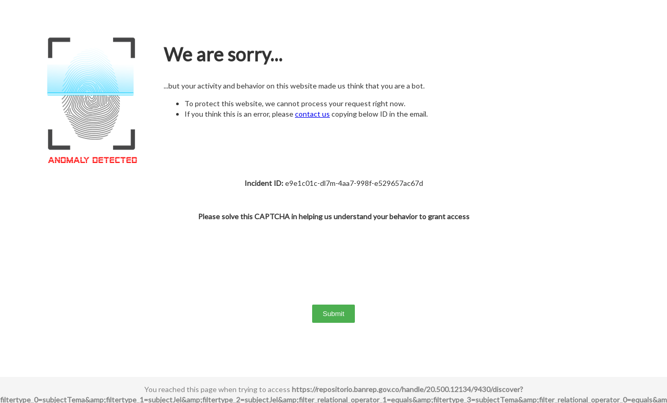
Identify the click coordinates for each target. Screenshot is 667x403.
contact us (312, 113)
